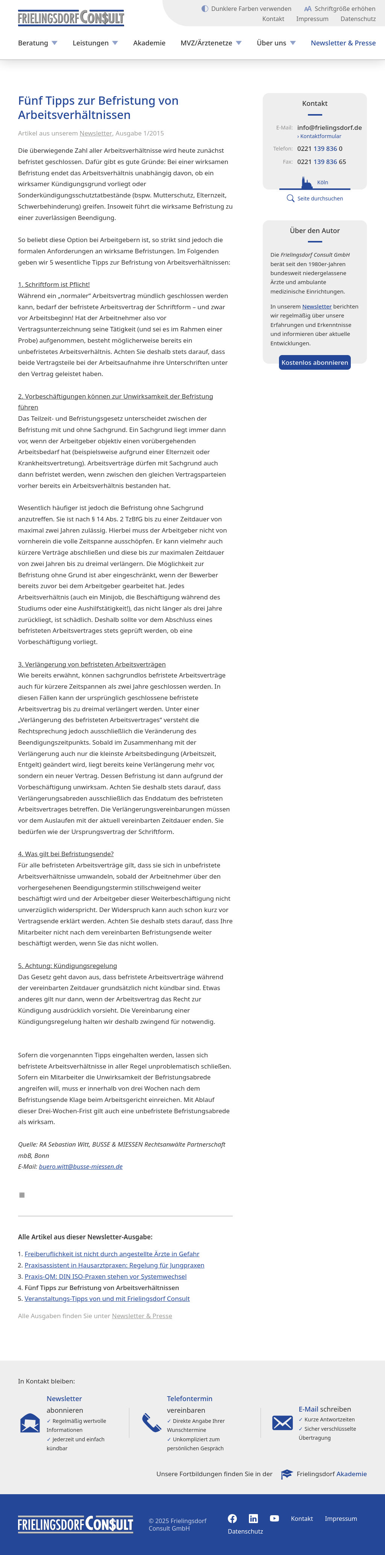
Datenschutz (358, 19)
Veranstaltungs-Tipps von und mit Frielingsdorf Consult (107, 1298)
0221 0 (320, 148)
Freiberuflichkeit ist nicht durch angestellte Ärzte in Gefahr (112, 1253)
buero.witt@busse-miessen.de (81, 1166)
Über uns (271, 43)
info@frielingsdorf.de (329, 127)
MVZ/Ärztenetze (206, 43)
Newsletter (96, 133)
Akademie (149, 43)
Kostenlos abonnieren (315, 362)
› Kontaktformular (319, 136)
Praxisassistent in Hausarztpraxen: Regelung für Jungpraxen (115, 1265)
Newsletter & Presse (343, 43)
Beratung (33, 43)
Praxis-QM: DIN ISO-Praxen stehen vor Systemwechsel (106, 1276)
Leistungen (91, 43)
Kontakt (273, 19)
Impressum (312, 19)
